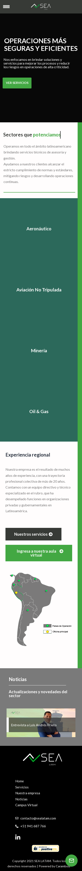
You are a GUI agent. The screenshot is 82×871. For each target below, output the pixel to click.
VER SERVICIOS (17, 83)
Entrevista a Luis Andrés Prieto (34, 725)
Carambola (63, 866)
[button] (33, 534)
